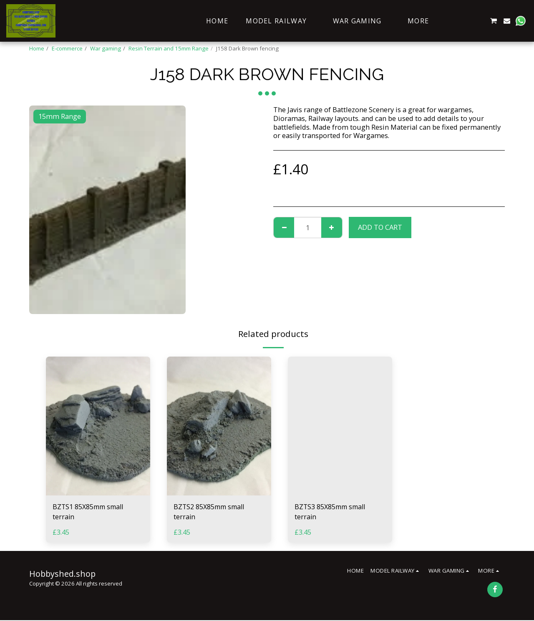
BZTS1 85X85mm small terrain (90, 512)
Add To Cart (380, 227)
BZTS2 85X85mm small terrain (211, 512)
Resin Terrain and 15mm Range (168, 48)
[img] (98, 426)
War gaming (105, 48)
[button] (453, 21)
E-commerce (67, 48)
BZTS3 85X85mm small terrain (332, 512)
